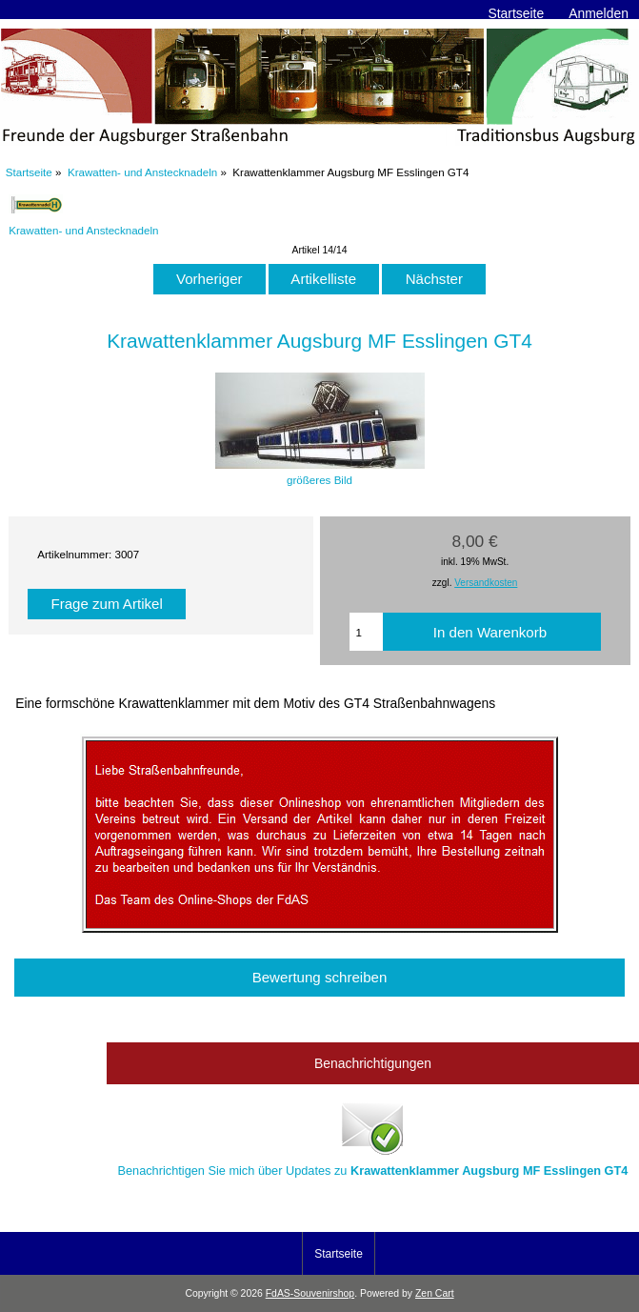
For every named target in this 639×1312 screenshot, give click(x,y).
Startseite (516, 13)
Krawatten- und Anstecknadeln (142, 172)
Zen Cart (434, 1293)
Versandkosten (485, 582)
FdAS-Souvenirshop (310, 1293)
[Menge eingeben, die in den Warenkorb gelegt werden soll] (366, 632)
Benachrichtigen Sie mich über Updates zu (372, 1138)
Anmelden (599, 13)
